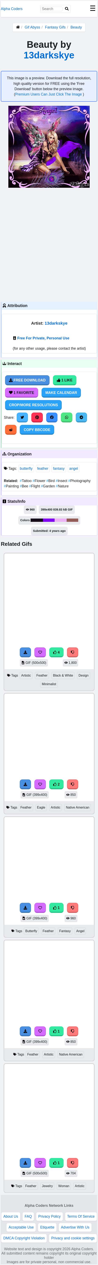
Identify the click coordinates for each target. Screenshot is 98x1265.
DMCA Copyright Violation (24, 1238)
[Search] (66, 9)
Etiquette (47, 1227)
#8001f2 (49, 520)
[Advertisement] (49, 244)
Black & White (63, 675)
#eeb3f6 (60, 520)
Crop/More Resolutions (33, 405)
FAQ (28, 1216)
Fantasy (65, 931)
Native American (77, 807)
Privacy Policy (49, 1216)
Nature (62, 486)
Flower (39, 481)
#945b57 (72, 520)
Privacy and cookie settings (73, 1238)
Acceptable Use (21, 1227)
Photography (79, 481)
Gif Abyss (32, 27)
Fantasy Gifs (56, 27)
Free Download (27, 380)
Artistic (26, 675)
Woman (63, 1186)
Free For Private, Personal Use (43, 338)
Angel (80, 931)
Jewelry (47, 1186)
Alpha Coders (12, 9)
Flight (35, 486)
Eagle (41, 807)
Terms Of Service (81, 1216)
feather (42, 468)
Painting (12, 486)
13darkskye (49, 55)
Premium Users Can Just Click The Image (49, 94)
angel (73, 468)
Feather (42, 675)
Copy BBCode (37, 430)
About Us (10, 1216)
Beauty (76, 27)
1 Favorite (21, 393)
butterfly (26, 468)
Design (83, 675)
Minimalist (49, 684)
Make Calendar (61, 393)
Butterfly (31, 931)
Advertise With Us (75, 1227)
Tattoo (26, 481)
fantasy (59, 468)
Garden (48, 486)
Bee (24, 486)
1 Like (65, 380)
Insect (62, 481)
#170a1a (37, 520)
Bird (51, 481)
